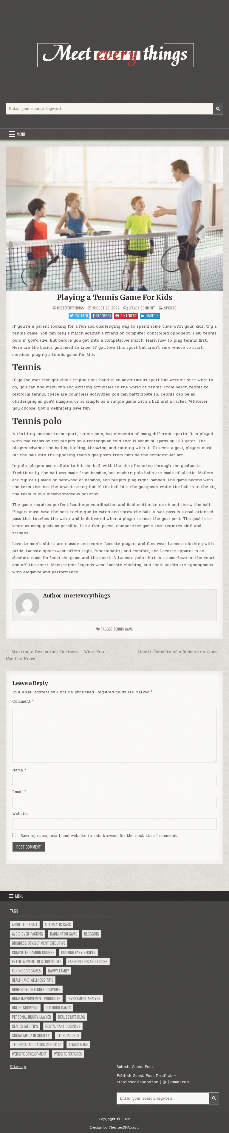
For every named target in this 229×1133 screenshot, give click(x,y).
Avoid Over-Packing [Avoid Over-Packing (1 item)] (27, 934)
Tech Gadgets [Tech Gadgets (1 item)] (68, 1035)
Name (19, 770)
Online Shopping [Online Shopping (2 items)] (25, 1008)
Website (20, 814)
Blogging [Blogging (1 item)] (91, 934)
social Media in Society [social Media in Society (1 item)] (31, 1035)
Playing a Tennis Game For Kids (114, 297)
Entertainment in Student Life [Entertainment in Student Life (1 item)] (36, 961)
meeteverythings (70, 308)
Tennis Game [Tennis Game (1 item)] (78, 1045)
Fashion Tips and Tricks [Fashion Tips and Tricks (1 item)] (88, 961)
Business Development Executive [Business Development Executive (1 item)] (38, 943)
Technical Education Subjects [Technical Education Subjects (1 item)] (36, 1045)
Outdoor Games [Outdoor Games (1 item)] (58, 1008)
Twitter (79, 315)
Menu (21, 134)
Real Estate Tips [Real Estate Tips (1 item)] (25, 1026)
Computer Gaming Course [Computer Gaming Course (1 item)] (33, 952)
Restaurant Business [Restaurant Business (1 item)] (63, 1026)
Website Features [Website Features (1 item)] (68, 1054)
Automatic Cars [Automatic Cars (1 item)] (58, 924)
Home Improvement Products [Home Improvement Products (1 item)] (36, 998)
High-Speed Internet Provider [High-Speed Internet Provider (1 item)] (36, 989)
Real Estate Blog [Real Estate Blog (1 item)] (71, 1017)
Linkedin (150, 315)
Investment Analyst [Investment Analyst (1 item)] (84, 998)
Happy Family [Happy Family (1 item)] (58, 971)
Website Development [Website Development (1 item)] (29, 1054)
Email (19, 792)
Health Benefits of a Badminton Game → (180, 651)
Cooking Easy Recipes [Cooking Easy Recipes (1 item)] (78, 952)
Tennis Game (123, 628)
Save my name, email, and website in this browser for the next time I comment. (99, 836)
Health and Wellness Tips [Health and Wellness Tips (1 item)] (32, 980)
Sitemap (18, 1067)
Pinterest (126, 315)
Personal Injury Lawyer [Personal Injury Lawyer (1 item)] (31, 1017)
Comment (23, 701)
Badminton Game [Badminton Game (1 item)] (63, 934)
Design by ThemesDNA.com (114, 1127)
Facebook (101, 315)
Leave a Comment (142, 308)
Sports (170, 307)
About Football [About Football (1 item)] (25, 924)
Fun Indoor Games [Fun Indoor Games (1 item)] (26, 971)
